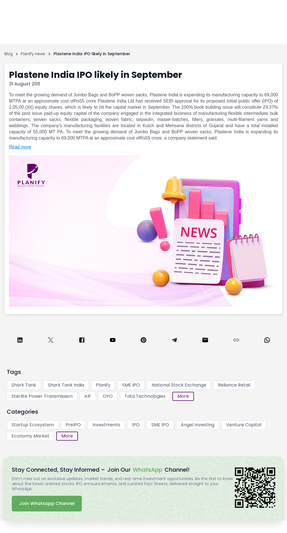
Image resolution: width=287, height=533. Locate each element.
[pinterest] (143, 341)
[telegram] (174, 341)
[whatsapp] (267, 341)
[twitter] (50, 341)
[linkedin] (20, 341)
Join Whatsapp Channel (47, 503)
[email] (205, 341)
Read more (20, 147)
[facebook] (81, 341)
